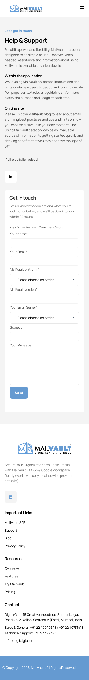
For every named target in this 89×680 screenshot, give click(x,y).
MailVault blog (39, 114)
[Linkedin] (11, 497)
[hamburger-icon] (82, 8)
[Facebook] (11, 177)
